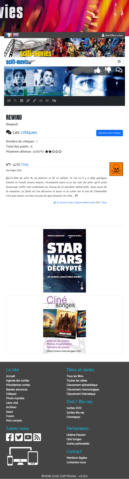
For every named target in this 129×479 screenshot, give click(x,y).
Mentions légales (77, 458)
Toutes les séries (77, 380)
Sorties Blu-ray (75, 412)
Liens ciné (12, 403)
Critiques (11, 394)
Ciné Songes (74, 439)
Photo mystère (15, 398)
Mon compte (14, 420)
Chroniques (73, 417)
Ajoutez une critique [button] (109, 133)
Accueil (10, 376)
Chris (25, 165)
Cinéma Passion (76, 435)
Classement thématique (81, 394)
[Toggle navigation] (119, 61)
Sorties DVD (74, 408)
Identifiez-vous (112, 35)
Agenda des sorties (17, 380)
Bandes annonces (17, 389)
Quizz (9, 412)
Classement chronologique (83, 389)
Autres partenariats (78, 443)
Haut (104, 202)
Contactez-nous (76, 462)
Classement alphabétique (82, 385)
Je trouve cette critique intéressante (75, 202)
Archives (11, 407)
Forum (10, 416)
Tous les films (75, 376)
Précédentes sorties (18, 385)
